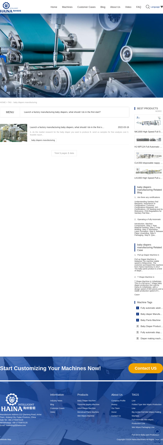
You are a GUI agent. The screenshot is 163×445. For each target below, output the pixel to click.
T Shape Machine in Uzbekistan (144, 278)
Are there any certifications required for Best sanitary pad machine (147, 198)
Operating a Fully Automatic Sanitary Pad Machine (147, 220)
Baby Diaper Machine (86, 401)
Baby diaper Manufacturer (149, 314)
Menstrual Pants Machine (88, 412)
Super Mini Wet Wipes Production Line (146, 399)
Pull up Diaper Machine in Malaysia (146, 256)
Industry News (56, 401)
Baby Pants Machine (148, 320)
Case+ (137, 295)
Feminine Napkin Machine (88, 404)
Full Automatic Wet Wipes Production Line (142, 422)
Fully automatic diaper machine (149, 332)
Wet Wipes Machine (85, 416)
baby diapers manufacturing (43, 140)
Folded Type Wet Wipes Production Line (147, 407)
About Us (117, 394)
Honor (114, 412)
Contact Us (116, 416)
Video (52, 412)
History (114, 404)
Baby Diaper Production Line (149, 326)
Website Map (5, 439)
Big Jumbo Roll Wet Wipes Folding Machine (146, 415)
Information (57, 394)
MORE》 (159, 111)
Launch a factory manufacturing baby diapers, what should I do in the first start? (62, 112)
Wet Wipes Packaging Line (143, 428)
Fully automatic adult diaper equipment (149, 308)
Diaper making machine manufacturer (149, 338)
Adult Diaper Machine (86, 408)
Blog (52, 404)
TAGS (135, 394)
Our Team (115, 408)
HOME (3, 102)
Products (82, 394)
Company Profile (118, 401)
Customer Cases (57, 408)
